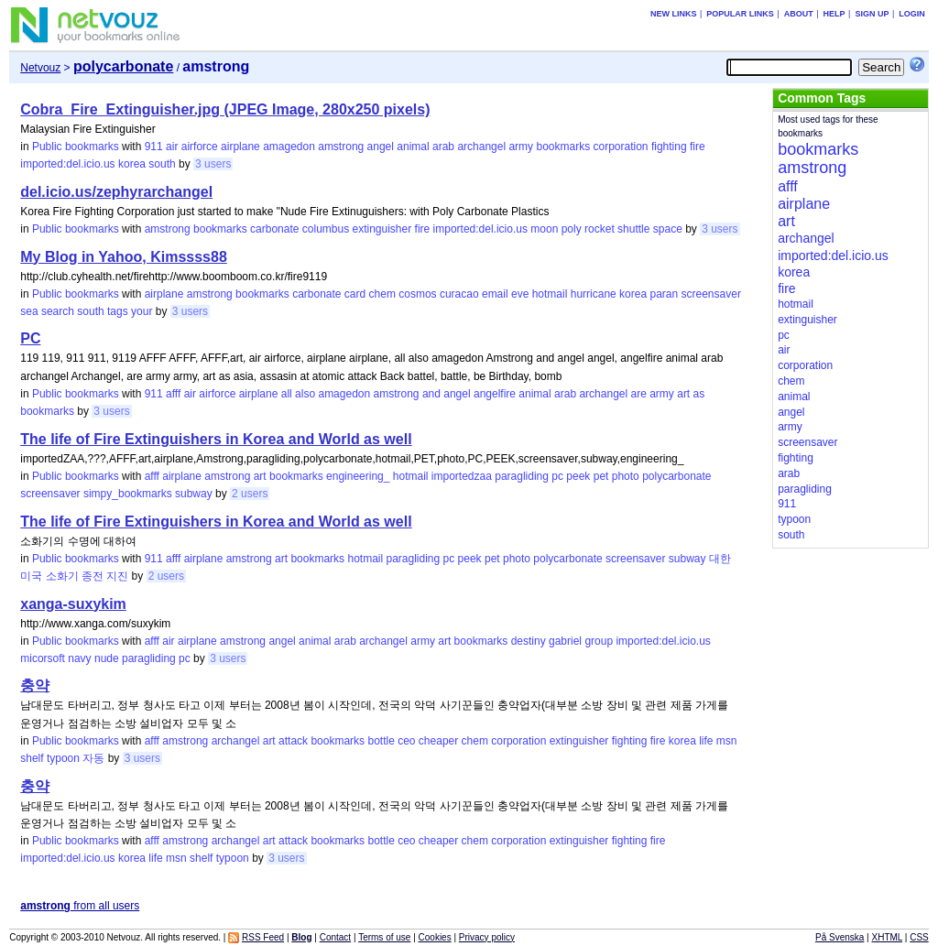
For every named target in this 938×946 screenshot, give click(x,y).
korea (132, 164)
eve (520, 294)
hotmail (550, 294)
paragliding (522, 476)
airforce (199, 146)
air (172, 146)
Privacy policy (487, 937)
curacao (459, 294)
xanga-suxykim (73, 604)
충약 (34, 685)
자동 (93, 758)
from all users (79, 905)
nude (106, 658)
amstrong (341, 146)
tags (117, 311)
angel (380, 146)
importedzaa (461, 476)
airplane (240, 146)
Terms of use (384, 937)
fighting (669, 146)
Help (834, 13)
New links (673, 13)
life (706, 740)
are (639, 393)
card (354, 294)
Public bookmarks (75, 146)
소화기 (62, 576)
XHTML (887, 937)
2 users (249, 493)
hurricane (593, 294)
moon (544, 229)
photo (625, 476)
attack (293, 740)
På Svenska (839, 937)
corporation (620, 146)
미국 (31, 576)
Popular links (740, 13)
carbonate (274, 229)
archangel (481, 146)
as (699, 393)
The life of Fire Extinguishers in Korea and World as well (215, 439)
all (286, 393)
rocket (599, 229)
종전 (93, 576)
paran (663, 294)
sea (29, 311)
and (431, 393)
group (598, 641)
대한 (720, 558)
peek (578, 476)
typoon (63, 758)
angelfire (495, 393)
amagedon (289, 146)
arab (443, 146)
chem (382, 294)
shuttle (633, 229)
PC (30, 338)
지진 (117, 576)
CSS (919, 937)
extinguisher (382, 229)
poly (572, 229)
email (495, 294)
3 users (213, 164)
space (667, 229)
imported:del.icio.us (67, 164)
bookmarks (563, 146)
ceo (406, 740)
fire (697, 146)
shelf (31, 758)
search (57, 311)
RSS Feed (263, 937)
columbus (325, 229)
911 (154, 146)
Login (912, 13)
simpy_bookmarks (127, 493)
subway (194, 493)
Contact (335, 937)
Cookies (435, 937)
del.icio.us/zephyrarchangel (116, 192)
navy (79, 658)
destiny (528, 641)
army (520, 146)
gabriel (565, 641)
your (141, 311)
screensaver (711, 294)
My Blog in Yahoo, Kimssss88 (123, 257)
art (683, 393)
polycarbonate (676, 476)
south (161, 164)
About (798, 13)
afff (173, 393)
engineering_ (357, 476)
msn (726, 740)
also (305, 393)
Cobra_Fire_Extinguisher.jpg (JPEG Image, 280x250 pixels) (225, 109)
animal (413, 146)
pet (601, 476)
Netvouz (40, 67)
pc (557, 476)
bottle (380, 740)
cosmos (417, 294)
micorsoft (42, 658)
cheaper (438, 740)
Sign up (872, 13)
